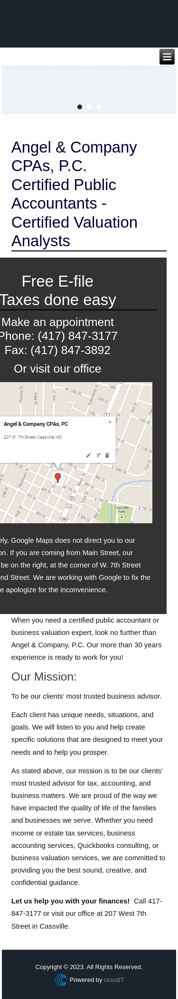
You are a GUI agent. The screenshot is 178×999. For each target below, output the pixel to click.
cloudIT (113, 979)
